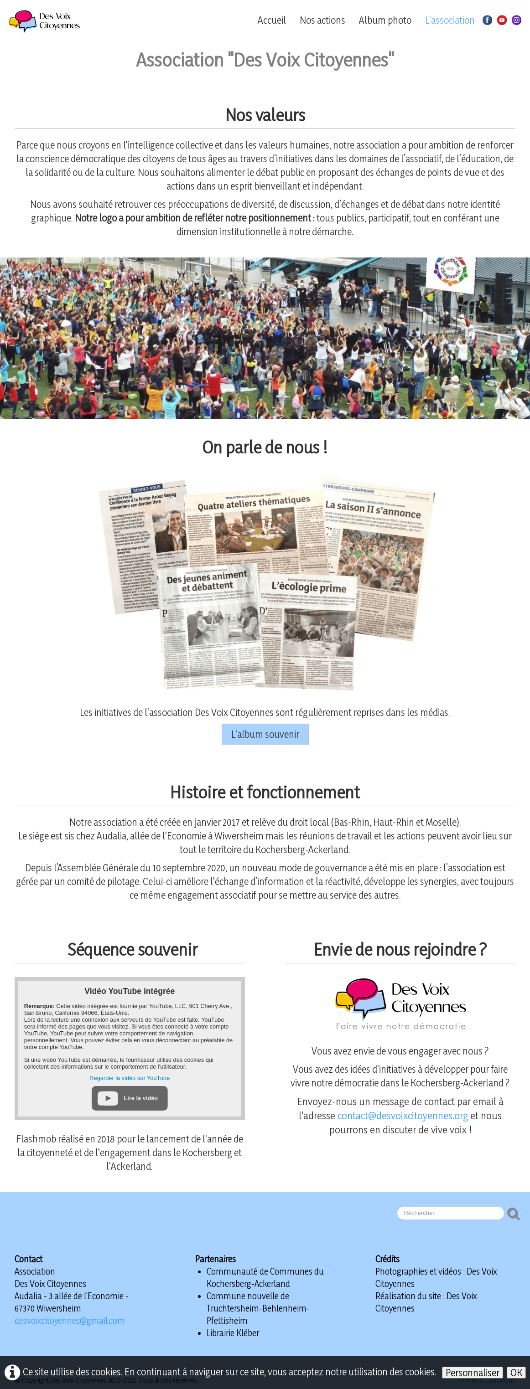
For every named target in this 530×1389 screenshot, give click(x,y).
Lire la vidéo (141, 1098)
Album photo (385, 20)
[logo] (59, 22)
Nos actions (322, 20)
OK (516, 1373)
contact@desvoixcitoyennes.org (403, 1115)
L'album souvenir (265, 734)
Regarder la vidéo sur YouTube (129, 1078)
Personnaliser (472, 1373)
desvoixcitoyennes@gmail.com (70, 1320)
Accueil (272, 20)
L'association (450, 20)
